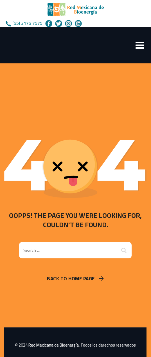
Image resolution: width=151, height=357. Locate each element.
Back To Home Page (71, 278)
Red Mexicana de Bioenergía (53, 345)
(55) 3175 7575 (27, 23)
